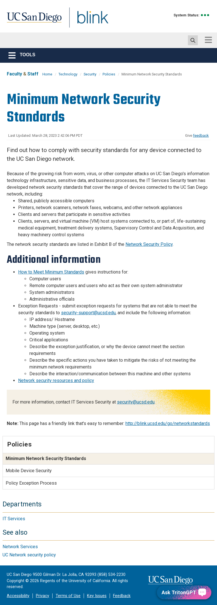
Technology (67, 74)
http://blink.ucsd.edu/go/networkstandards (167, 423)
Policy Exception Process (31, 483)
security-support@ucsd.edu (88, 312)
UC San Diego (32, 21)
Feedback (122, 595)
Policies (109, 74)
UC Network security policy (29, 555)
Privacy (42, 595)
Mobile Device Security (29, 470)
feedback (201, 135)
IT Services (14, 518)
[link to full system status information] (205, 15)
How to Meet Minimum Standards (51, 272)
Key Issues (97, 595)
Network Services (20, 546)
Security (90, 74)
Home (47, 74)
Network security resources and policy (56, 380)
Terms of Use (68, 595)
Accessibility (18, 595)
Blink (87, 21)
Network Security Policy (149, 244)
